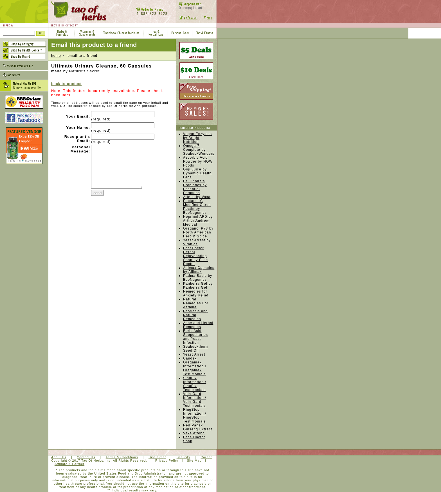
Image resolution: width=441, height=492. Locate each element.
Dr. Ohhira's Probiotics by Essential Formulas (195, 187)
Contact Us (86, 457)
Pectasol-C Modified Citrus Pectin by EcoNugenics (197, 207)
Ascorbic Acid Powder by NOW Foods (198, 161)
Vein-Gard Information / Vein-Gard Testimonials (194, 400)
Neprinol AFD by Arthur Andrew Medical (198, 220)
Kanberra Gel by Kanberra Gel (198, 285)
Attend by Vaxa (196, 197)
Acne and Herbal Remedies (198, 325)
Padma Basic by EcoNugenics (197, 278)
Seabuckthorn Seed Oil (195, 348)
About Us (58, 457)
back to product (66, 84)
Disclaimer (157, 457)
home (56, 56)
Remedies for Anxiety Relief (195, 293)
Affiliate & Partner (69, 464)
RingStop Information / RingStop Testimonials (194, 415)
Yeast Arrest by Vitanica (197, 242)
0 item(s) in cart (189, 6)
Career (206, 457)
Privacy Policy (167, 460)
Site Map (194, 460)
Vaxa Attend (194, 433)
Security (183, 457)
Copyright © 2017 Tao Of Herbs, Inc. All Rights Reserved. (99, 460)
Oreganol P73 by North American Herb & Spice (198, 232)
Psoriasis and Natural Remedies (195, 315)
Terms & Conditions (122, 457)
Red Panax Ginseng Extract (197, 427)
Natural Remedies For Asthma (195, 303)
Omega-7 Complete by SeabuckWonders (198, 150)
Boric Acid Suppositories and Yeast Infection (195, 337)
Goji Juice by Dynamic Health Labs (197, 173)
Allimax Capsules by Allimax (198, 270)
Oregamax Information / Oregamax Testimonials (194, 368)
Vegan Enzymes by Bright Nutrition (197, 138)
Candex (190, 358)
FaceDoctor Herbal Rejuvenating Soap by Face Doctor (195, 256)
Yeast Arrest (194, 354)
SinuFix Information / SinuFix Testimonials (194, 384)
